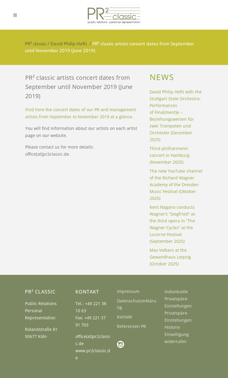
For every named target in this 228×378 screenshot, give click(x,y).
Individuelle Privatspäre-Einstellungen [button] (178, 299)
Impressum (128, 291)
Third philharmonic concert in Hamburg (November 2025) (169, 155)
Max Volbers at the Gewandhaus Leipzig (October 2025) (170, 257)
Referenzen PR (131, 326)
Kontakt (124, 317)
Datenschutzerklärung (136, 304)
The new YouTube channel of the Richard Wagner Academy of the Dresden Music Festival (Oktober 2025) (176, 184)
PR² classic (35, 44)
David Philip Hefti (68, 44)
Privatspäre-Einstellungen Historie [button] (178, 320)
